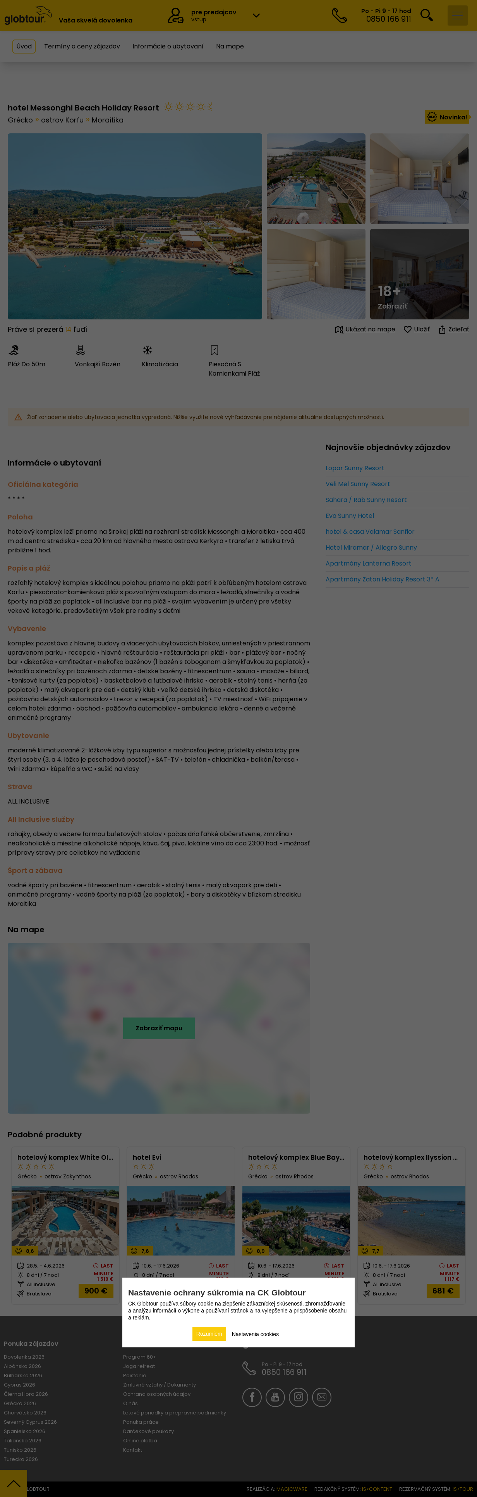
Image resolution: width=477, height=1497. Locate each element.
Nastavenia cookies (255, 1334)
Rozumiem (209, 1334)
